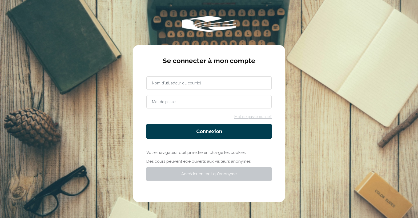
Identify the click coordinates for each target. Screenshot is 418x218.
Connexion (209, 131)
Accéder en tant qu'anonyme (209, 174)
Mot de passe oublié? (253, 117)
